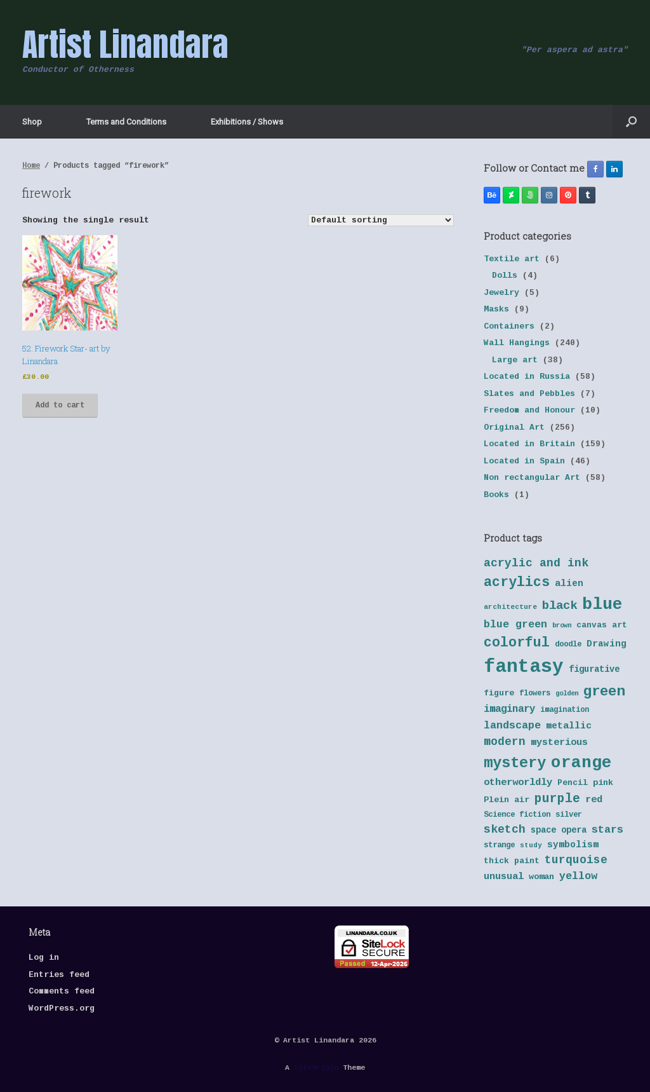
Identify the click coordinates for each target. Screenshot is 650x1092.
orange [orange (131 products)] (581, 762)
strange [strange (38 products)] (499, 845)
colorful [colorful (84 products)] (517, 642)
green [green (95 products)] (604, 691)
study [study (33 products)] (531, 845)
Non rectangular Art (532, 477)
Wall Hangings (517, 343)
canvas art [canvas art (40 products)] (601, 625)
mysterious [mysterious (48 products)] (559, 742)
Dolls (504, 275)
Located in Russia (527, 376)
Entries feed (59, 974)
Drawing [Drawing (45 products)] (607, 644)
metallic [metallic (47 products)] (569, 726)
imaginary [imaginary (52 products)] (509, 709)
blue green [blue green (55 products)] (515, 624)
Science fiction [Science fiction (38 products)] (517, 814)
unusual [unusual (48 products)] (504, 876)
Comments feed (62, 991)
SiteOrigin (316, 1067)
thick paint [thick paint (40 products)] (512, 861)
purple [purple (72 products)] (557, 799)
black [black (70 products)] (559, 606)
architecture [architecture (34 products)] (510, 607)
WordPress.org (62, 1008)
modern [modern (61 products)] (505, 741)
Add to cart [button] (60, 405)
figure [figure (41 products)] (499, 693)
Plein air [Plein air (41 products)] (506, 800)
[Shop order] (381, 220)
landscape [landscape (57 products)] (512, 726)
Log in (44, 957)
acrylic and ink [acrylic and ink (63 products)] (536, 563)
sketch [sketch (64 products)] (505, 829)
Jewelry (501, 292)
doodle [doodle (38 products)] (568, 644)
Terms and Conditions (126, 121)
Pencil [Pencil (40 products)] (572, 783)
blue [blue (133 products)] (602, 604)
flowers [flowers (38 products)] (534, 693)
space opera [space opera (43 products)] (559, 830)
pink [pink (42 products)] (603, 783)
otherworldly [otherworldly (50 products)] (518, 782)
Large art (515, 360)
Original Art (514, 427)
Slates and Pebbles (529, 394)
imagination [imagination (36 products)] (564, 710)
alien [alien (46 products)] (569, 583)
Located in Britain (529, 444)
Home (31, 165)
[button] (631, 122)
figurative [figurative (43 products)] (594, 669)
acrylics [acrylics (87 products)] (517, 582)
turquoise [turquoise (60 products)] (576, 860)
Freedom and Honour (529, 410)
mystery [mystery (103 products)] (515, 763)
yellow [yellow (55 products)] (578, 876)
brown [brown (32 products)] (561, 625)
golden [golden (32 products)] (566, 693)
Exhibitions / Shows (247, 121)
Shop (32, 121)
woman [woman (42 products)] (541, 877)
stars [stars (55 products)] (607, 830)
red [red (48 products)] (593, 800)
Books (496, 495)
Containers (509, 326)
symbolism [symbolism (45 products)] (573, 845)
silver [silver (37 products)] (568, 814)
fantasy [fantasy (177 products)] (524, 667)
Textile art (512, 259)
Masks (496, 309)
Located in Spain (524, 461)
